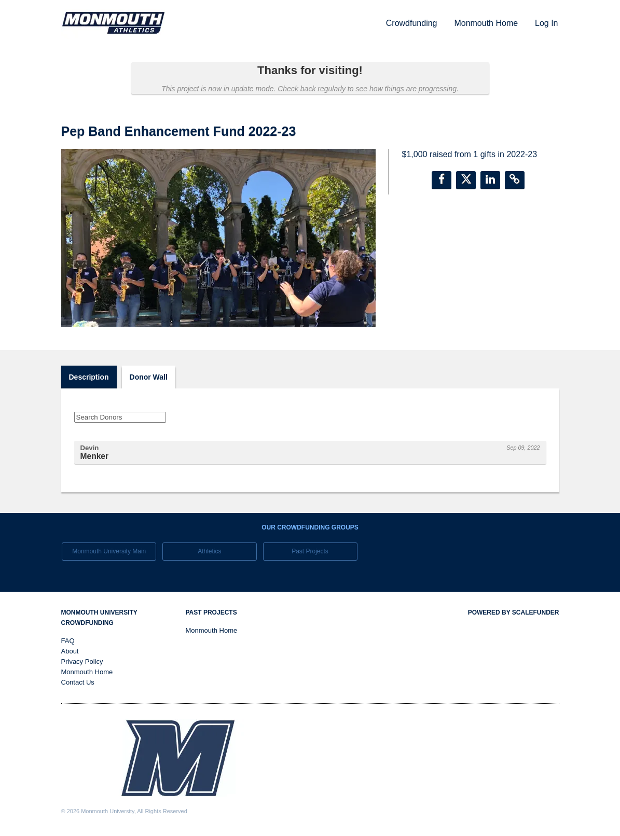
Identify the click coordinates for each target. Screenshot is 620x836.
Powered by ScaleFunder (513, 612)
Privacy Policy (82, 661)
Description (89, 377)
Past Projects (310, 551)
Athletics (209, 551)
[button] (441, 180)
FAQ (68, 641)
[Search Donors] (120, 417)
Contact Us (77, 682)
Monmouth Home (486, 23)
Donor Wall (149, 377)
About (70, 651)
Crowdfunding (411, 23)
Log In (546, 23)
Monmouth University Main (109, 551)
